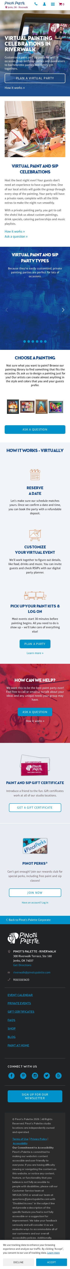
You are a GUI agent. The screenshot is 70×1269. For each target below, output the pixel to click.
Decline (18, 1262)
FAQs (11, 1020)
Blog (11, 1037)
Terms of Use (20, 1139)
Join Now (34, 892)
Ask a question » (16, 236)
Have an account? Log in (35, 902)
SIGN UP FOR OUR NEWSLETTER (35, 1096)
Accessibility (20, 1143)
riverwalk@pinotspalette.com (31, 972)
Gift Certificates (21, 1012)
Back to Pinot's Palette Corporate (30, 920)
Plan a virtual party (35, 78)
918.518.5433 (21, 979)
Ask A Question (35, 429)
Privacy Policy (38, 1139)
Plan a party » (35, 330)
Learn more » (35, 653)
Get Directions (22, 965)
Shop (12, 1029)
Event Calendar (20, 995)
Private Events (19, 1003)
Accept (51, 1262)
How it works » (15, 88)
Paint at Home (18, 1045)
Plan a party (34, 644)
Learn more (53, 1252)
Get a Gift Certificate (35, 807)
